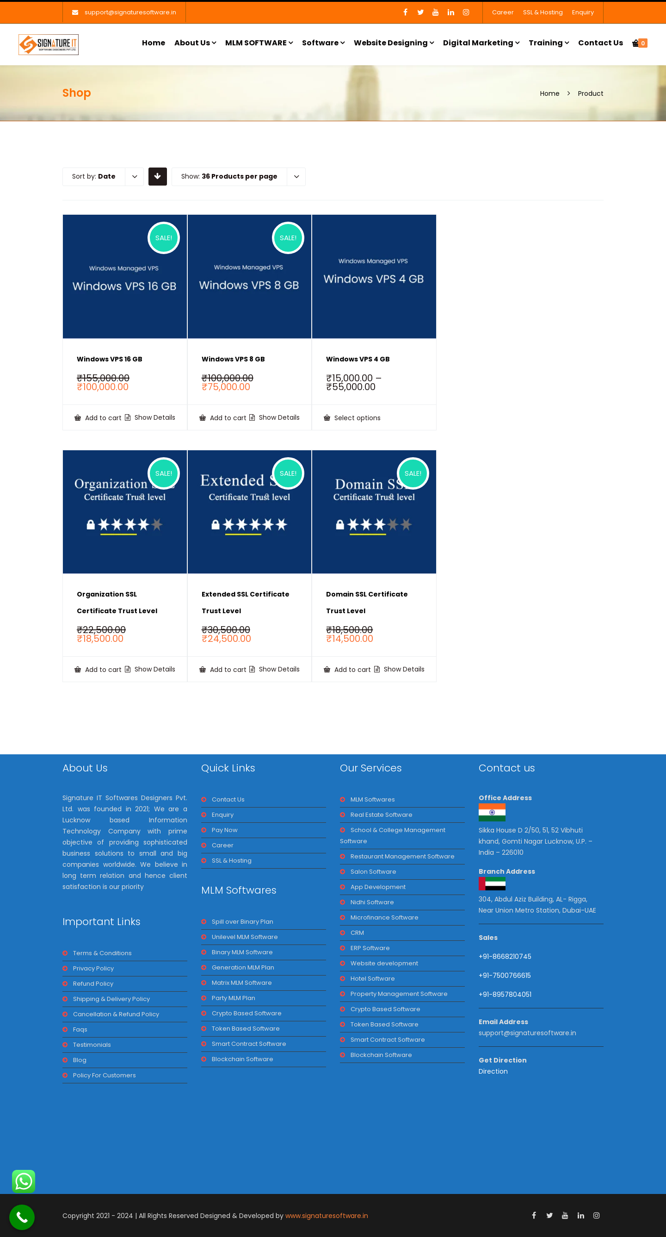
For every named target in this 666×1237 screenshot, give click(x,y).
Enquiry (583, 12)
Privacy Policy (93, 968)
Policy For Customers (104, 1075)
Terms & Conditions (102, 953)
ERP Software (370, 948)
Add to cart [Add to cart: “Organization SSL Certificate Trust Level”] (102, 669)
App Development (378, 887)
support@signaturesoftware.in (130, 12)
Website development (384, 963)
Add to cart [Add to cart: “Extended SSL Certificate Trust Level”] (227, 669)
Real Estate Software (382, 814)
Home (153, 42)
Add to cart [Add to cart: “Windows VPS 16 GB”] (102, 417)
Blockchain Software (242, 1059)
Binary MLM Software (242, 952)
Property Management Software (399, 993)
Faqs (80, 1029)
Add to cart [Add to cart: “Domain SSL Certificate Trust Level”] (352, 669)
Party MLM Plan (233, 998)
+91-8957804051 (505, 994)
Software (320, 42)
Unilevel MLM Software (245, 936)
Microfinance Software (385, 917)
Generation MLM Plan (243, 967)
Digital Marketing (478, 42)
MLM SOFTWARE (256, 42)
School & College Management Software (392, 835)
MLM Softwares (373, 799)
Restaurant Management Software (403, 856)
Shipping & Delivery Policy (111, 999)
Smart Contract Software (249, 1043)
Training (546, 42)
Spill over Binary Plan (242, 921)
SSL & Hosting (543, 12)
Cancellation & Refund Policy (116, 1014)
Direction (493, 1071)
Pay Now (225, 830)
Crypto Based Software (247, 1013)
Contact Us (600, 42)
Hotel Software (373, 978)
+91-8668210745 (505, 956)
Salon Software (373, 871)
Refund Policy (93, 983)
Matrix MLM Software (242, 982)
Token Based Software (246, 1028)
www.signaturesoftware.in (326, 1215)
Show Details (154, 417)
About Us (192, 42)
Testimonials (92, 1044)
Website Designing (391, 42)
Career (503, 12)
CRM (357, 932)
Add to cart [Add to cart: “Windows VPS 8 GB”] (227, 417)
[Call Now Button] (22, 1217)
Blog (79, 1060)
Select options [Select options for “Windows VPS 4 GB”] (357, 417)
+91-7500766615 (506, 975)
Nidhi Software (372, 902)
